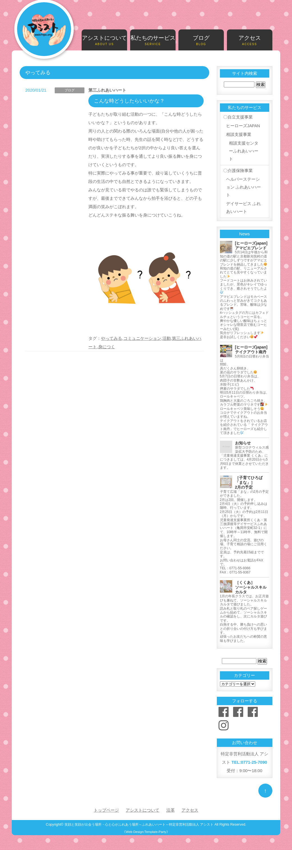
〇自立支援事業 (237, 117)
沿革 (170, 811)
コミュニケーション (142, 338)
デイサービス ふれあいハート (243, 208)
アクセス (249, 40)
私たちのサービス (153, 40)
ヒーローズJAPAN (243, 125)
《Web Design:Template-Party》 (146, 833)
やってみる (111, 338)
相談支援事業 (238, 134)
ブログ (201, 40)
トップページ (106, 811)
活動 (166, 338)
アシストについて (104, 40)
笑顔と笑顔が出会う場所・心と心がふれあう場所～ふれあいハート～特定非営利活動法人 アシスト (138, 825)
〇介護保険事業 (237, 170)
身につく (106, 346)
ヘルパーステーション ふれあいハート (243, 187)
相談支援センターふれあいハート (243, 151)
